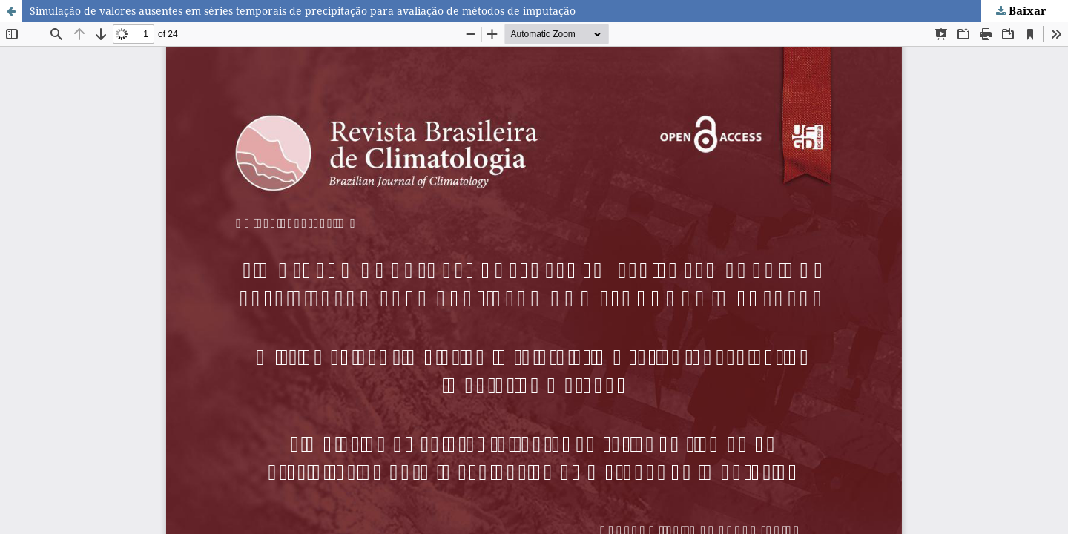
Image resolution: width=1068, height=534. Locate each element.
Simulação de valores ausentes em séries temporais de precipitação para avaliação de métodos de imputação (303, 11)
